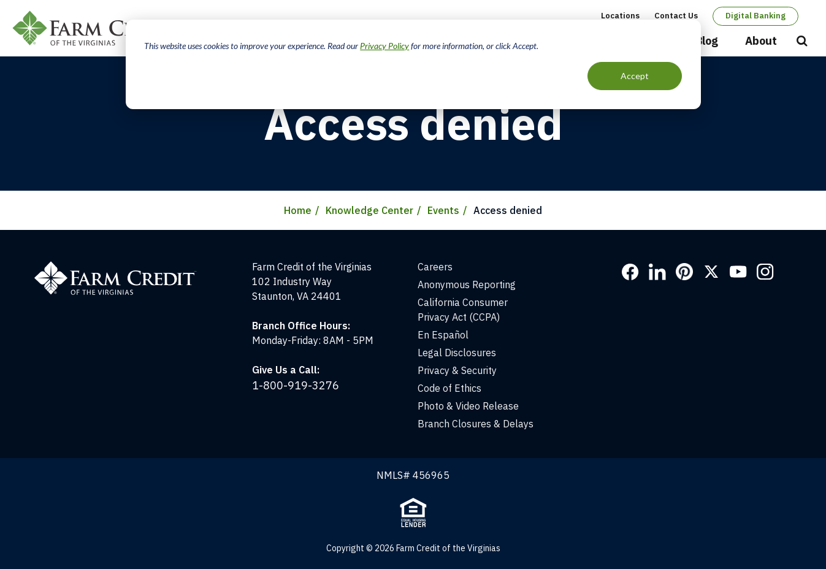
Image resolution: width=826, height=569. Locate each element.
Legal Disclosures (457, 352)
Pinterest (684, 271)
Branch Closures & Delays (475, 424)
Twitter (711, 271)
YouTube (738, 271)
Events (443, 210)
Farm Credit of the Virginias (100, 28)
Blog (706, 41)
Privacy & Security (457, 370)
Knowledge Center (369, 210)
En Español (443, 335)
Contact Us (676, 15)
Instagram (765, 271)
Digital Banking (755, 15)
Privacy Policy (384, 45)
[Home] (122, 267)
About (761, 41)
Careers (435, 267)
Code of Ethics (449, 388)
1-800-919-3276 (295, 385)
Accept (635, 76)
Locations (620, 15)
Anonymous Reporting (467, 284)
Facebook (630, 271)
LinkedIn (657, 271)
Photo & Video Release (468, 406)
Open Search (802, 42)
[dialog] (413, 64)
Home (298, 210)
